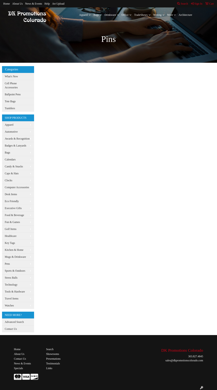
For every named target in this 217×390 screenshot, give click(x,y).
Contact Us (11, 328)
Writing (157, 14)
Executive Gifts (13, 208)
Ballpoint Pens (13, 94)
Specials (18, 368)
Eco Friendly (12, 201)
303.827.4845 (195, 356)
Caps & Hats (12, 173)
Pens (7, 263)
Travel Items (11, 298)
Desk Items (11, 194)
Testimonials (53, 363)
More (170, 14)
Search (182, 3)
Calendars (10, 159)
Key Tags (10, 242)
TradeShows (140, 14)
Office (125, 14)
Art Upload (58, 3)
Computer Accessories (17, 187)
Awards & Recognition (17, 138)
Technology (11, 284)
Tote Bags (10, 101)
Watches (9, 305)
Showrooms (52, 354)
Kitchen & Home (14, 249)
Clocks (8, 180)
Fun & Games (12, 222)
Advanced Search (14, 321)
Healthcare (10, 236)
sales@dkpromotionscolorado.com (184, 360)
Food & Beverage (14, 215)
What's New (11, 76)
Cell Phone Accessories (11, 85)
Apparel (83, 14)
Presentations (53, 358)
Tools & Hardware (15, 291)
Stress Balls (11, 277)
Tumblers (10, 108)
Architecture (185, 14)
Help (47, 3)
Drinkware (110, 14)
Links (49, 368)
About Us (17, 3)
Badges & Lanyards (15, 145)
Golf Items (10, 229)
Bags (96, 14)
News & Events (33, 3)
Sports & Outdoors (15, 270)
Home (6, 3)
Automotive (11, 131)
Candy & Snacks (14, 166)
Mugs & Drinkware (15, 256)
